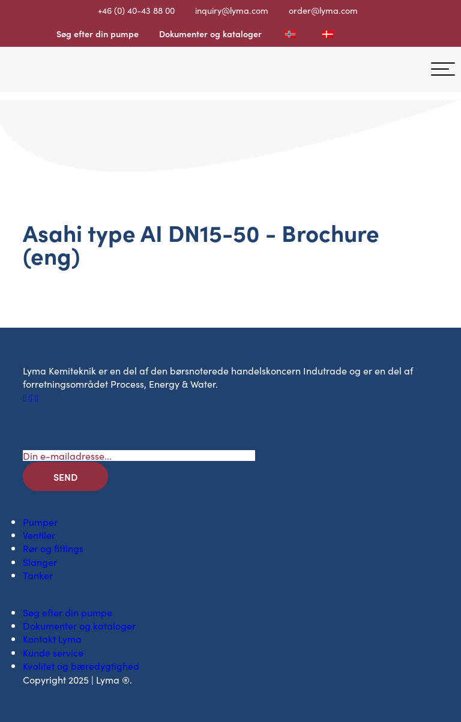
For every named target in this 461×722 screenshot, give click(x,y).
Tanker (38, 575)
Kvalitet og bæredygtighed (81, 665)
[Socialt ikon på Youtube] (36, 397)
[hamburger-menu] (443, 69)
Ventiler (39, 534)
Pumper (40, 521)
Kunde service (53, 652)
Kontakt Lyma (52, 638)
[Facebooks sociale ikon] (26, 397)
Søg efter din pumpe (97, 34)
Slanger (40, 561)
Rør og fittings (53, 548)
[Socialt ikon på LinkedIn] (32, 397)
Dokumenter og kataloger (210, 34)
